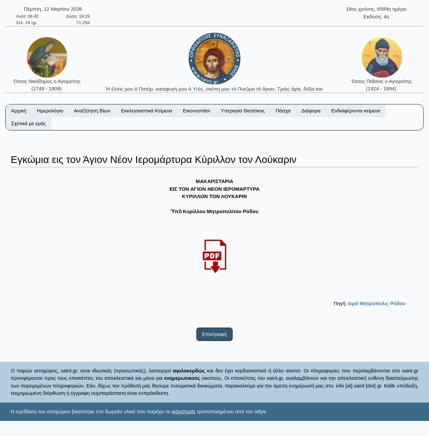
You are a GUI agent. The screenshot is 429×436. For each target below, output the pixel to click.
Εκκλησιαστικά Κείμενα (146, 110)
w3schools (183, 411)
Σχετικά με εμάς (28, 123)
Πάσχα (283, 110)
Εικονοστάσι (196, 110)
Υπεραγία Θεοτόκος (243, 110)
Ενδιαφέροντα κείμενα (355, 110)
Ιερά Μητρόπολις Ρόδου (377, 303)
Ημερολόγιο (50, 110)
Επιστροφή (214, 334)
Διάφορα (310, 110)
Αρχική (18, 110)
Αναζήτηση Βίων (92, 110)
